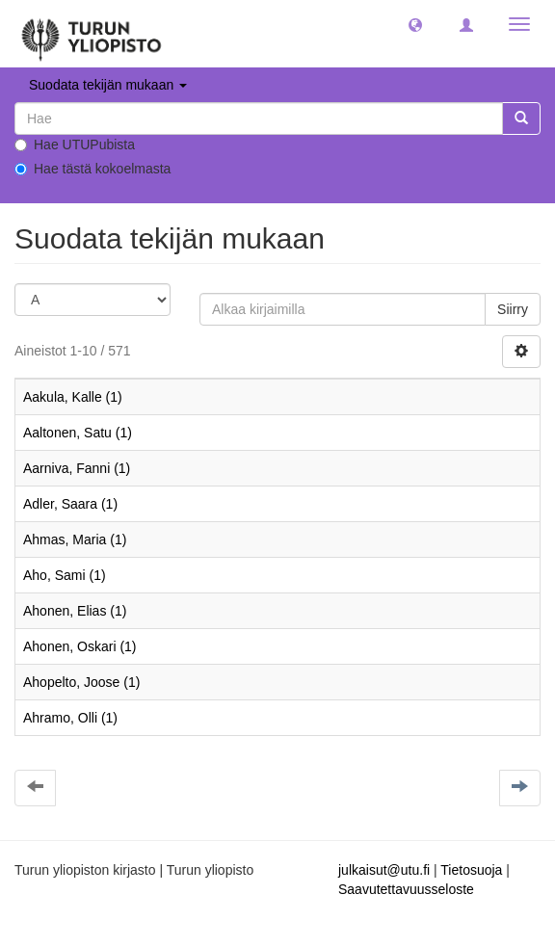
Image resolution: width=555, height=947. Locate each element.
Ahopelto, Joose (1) (81, 682)
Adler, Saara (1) (70, 504)
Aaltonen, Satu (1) (77, 432)
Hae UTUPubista (74, 144)
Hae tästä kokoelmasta (92, 168)
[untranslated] (258, 118)
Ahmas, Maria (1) (74, 539)
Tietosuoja (471, 870)
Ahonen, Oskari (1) (80, 646)
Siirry (512, 309)
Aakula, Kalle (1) (72, 397)
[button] (415, 24)
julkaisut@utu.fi (384, 870)
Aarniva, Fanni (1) (76, 468)
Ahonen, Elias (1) (74, 610)
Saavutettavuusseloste (406, 889)
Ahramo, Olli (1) (70, 717)
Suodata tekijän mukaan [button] (108, 84)
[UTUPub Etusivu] (91, 33)
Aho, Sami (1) (64, 575)
